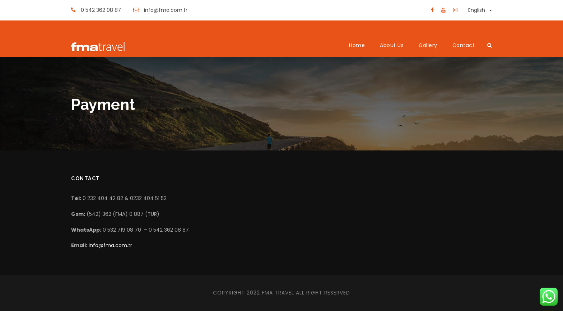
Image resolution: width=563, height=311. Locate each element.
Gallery (428, 45)
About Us (392, 45)
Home (357, 45)
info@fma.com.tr (110, 245)
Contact (463, 45)
